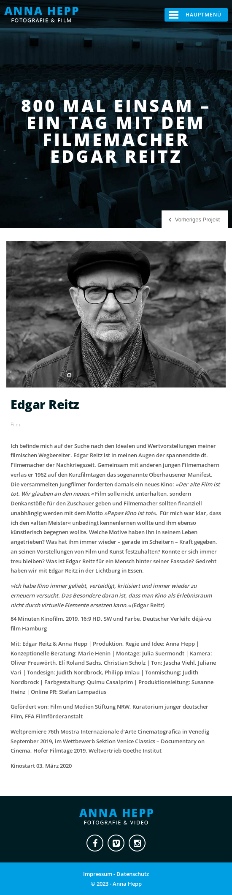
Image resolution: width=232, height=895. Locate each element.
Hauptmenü (203, 14)
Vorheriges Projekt (197, 219)
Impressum (97, 874)
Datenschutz (132, 874)
